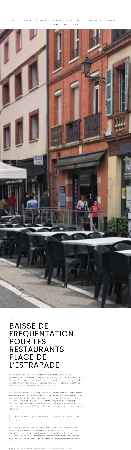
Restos (81, 20)
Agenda (27, 20)
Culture (58, 20)
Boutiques (95, 20)
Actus (15, 20)
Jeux (75, 24)
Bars (69, 20)
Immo (66, 24)
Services (110, 20)
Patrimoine (42, 20)
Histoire (53, 24)
